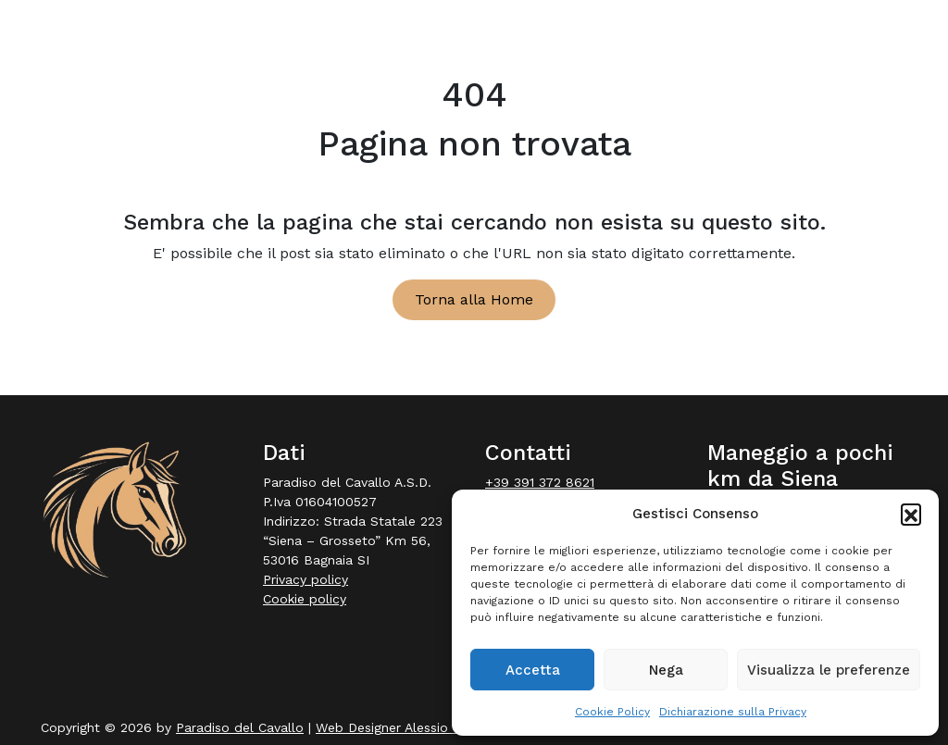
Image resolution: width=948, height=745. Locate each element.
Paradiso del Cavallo (240, 727)
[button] (911, 513)
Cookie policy (304, 598)
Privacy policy (305, 579)
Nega (666, 670)
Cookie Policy (612, 711)
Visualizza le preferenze (828, 670)
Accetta (532, 670)
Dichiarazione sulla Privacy (732, 711)
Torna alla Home (474, 299)
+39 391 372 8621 (539, 482)
